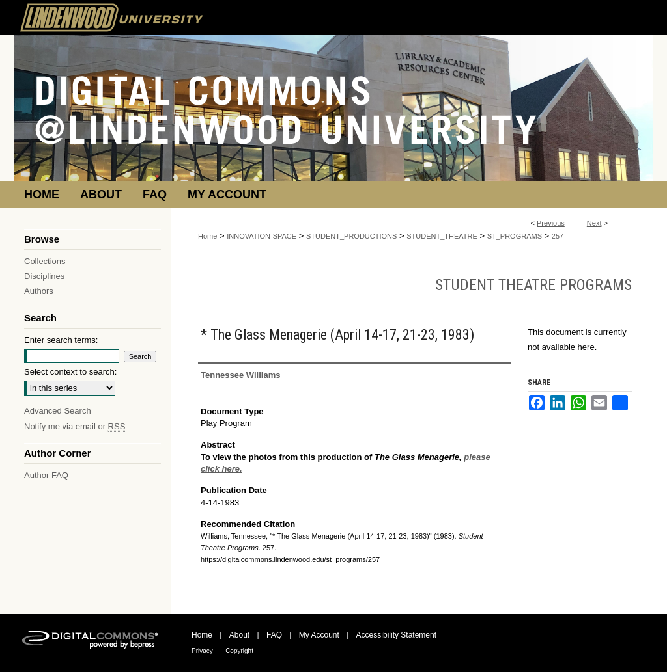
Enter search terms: (61, 340)
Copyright (239, 650)
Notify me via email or (74, 426)
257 (557, 236)
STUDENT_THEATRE (441, 236)
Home (207, 236)
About (239, 634)
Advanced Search (57, 411)
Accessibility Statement (396, 634)
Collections (45, 261)
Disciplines (44, 276)
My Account (319, 634)
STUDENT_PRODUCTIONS (351, 236)
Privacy (202, 650)
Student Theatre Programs (533, 285)
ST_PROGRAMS (514, 236)
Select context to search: (70, 372)
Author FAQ (46, 475)
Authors (38, 291)
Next (594, 223)
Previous (551, 223)
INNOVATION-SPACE (261, 236)
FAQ (274, 634)
